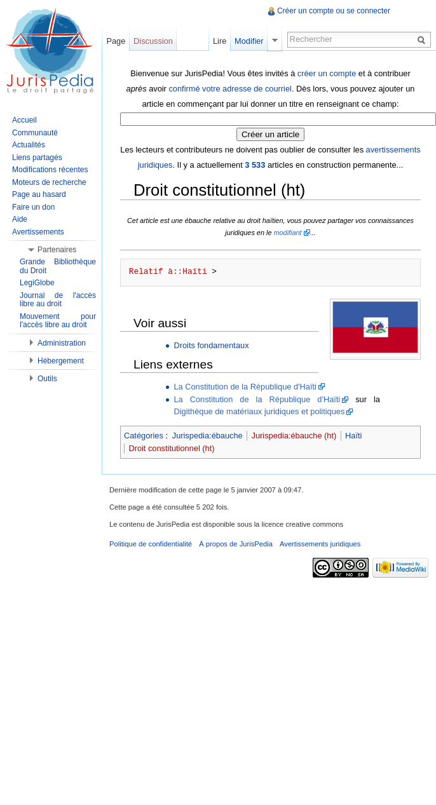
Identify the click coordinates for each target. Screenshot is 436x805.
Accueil (24, 120)
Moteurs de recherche (49, 182)
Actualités (28, 144)
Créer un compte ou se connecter (333, 10)
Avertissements (38, 231)
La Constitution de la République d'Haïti (245, 386)
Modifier (249, 41)
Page (115, 41)
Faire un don (33, 207)
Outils (47, 378)
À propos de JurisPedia (236, 544)
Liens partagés (37, 157)
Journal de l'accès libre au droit (58, 300)
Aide (19, 219)
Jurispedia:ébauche (207, 435)
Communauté (35, 132)
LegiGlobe (37, 282)
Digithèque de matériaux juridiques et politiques (259, 411)
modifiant (287, 232)
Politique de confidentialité (150, 544)
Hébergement (60, 360)
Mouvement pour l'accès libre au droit (58, 321)
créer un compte (326, 73)
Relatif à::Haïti (168, 272)
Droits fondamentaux (211, 345)
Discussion (153, 41)
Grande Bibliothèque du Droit (58, 266)
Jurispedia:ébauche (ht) (294, 435)
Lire (219, 41)
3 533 (255, 165)
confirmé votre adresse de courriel (229, 88)
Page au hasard (39, 194)
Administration (61, 343)
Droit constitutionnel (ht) (171, 448)
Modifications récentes (50, 169)
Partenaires (56, 249)
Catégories (143, 435)
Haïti (353, 435)
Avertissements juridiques (320, 544)
